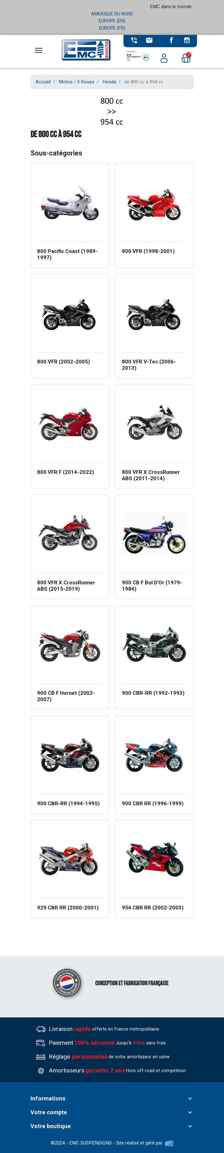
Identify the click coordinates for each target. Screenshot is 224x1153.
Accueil (43, 82)
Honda (109, 82)
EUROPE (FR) (112, 28)
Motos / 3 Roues (76, 82)
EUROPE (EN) (112, 21)
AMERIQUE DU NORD (112, 14)
